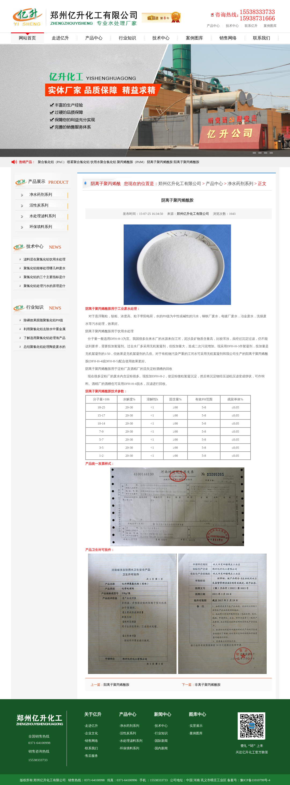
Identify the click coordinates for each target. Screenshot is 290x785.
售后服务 (91, 756)
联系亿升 (251, 26)
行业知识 (127, 38)
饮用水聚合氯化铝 (103, 162)
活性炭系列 (39, 205)
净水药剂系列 (41, 195)
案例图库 (270, 26)
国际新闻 (161, 741)
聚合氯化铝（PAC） (52, 162)
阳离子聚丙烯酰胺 (186, 162)
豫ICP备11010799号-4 (255, 780)
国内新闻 (161, 748)
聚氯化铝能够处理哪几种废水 (44, 268)
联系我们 (261, 38)
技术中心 (232, 26)
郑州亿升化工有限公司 (179, 183)
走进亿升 (60, 38)
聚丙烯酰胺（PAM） (131, 162)
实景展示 (196, 726)
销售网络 (228, 38)
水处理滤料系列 (43, 216)
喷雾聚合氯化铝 (78, 162)
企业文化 (91, 733)
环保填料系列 (41, 227)
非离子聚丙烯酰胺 (208, 685)
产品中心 (213, 26)
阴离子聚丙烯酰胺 (160, 162)
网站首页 (27, 38)
